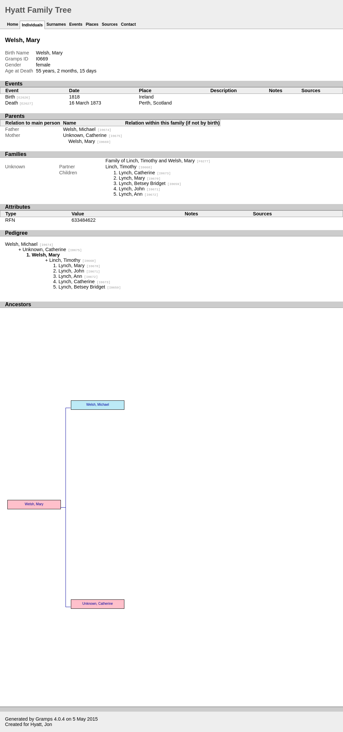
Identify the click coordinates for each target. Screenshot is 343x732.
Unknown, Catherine (92, 135)
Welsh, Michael (87, 129)
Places (92, 24)
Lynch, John (139, 188)
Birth (17, 97)
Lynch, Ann (138, 194)
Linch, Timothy (129, 166)
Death (19, 103)
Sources (109, 24)
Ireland (146, 97)
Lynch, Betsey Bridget (150, 183)
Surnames (56, 24)
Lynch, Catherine (145, 172)
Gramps (43, 719)
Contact (128, 24)
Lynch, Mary (140, 178)
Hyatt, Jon (41, 724)
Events (75, 24)
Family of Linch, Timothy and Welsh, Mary (158, 160)
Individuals (32, 25)
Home (12, 24)
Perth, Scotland (155, 103)
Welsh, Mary (90, 141)
